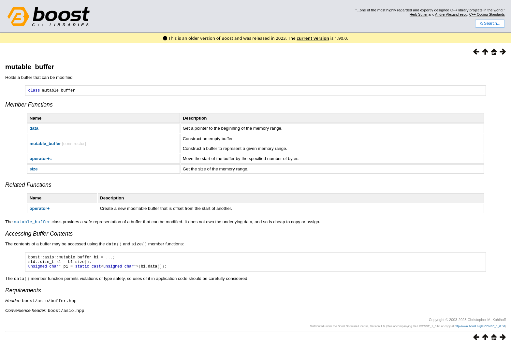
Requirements (23, 293)
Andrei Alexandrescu (451, 14)
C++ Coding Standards (487, 14)
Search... (490, 23)
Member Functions (29, 105)
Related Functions (28, 185)
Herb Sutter (419, 14)
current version (313, 38)
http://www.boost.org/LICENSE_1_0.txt (480, 328)
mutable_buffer (29, 66)
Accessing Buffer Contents (39, 234)
